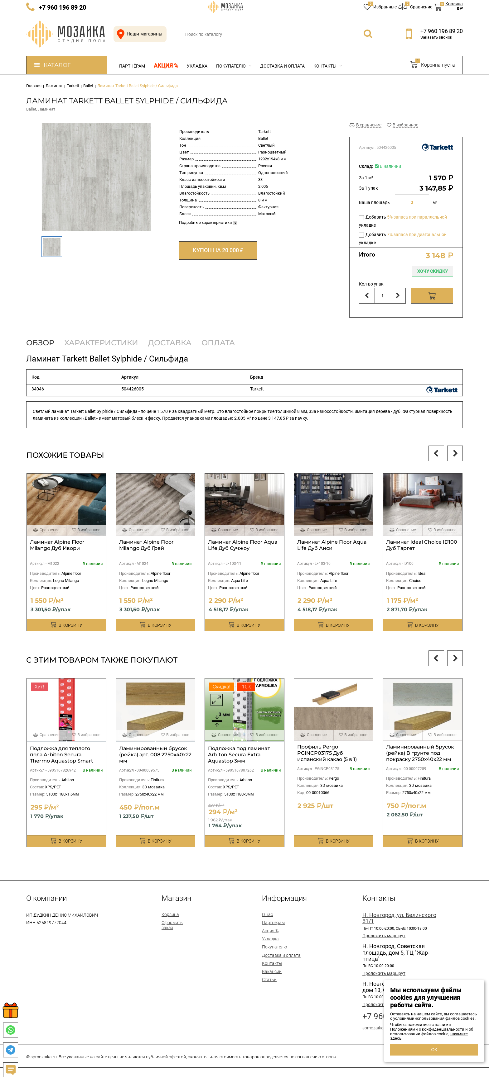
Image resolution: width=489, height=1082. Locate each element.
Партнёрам (132, 66)
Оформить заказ (172, 925)
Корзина (170, 914)
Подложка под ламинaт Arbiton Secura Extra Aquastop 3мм (239, 754)
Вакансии (272, 971)
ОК (434, 1049)
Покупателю (233, 66)
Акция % (166, 66)
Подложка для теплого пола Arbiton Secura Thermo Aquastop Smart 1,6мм (61, 757)
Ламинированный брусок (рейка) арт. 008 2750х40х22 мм (155, 754)
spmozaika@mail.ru (381, 1027)
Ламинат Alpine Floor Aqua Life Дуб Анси (332, 545)
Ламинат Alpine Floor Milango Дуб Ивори (57, 545)
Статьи (269, 979)
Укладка (197, 66)
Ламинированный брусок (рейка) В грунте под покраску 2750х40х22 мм (420, 753)
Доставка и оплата (282, 66)
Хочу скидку (432, 271)
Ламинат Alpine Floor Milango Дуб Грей (146, 545)
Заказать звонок (436, 37)
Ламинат (46, 109)
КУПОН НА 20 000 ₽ (218, 250)
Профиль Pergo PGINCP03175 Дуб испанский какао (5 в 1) (327, 753)
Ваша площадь (374, 202)
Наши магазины (138, 34)
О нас (267, 914)
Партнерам (273, 922)
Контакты (327, 66)
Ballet (31, 109)
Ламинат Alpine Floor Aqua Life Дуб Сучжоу (243, 545)
